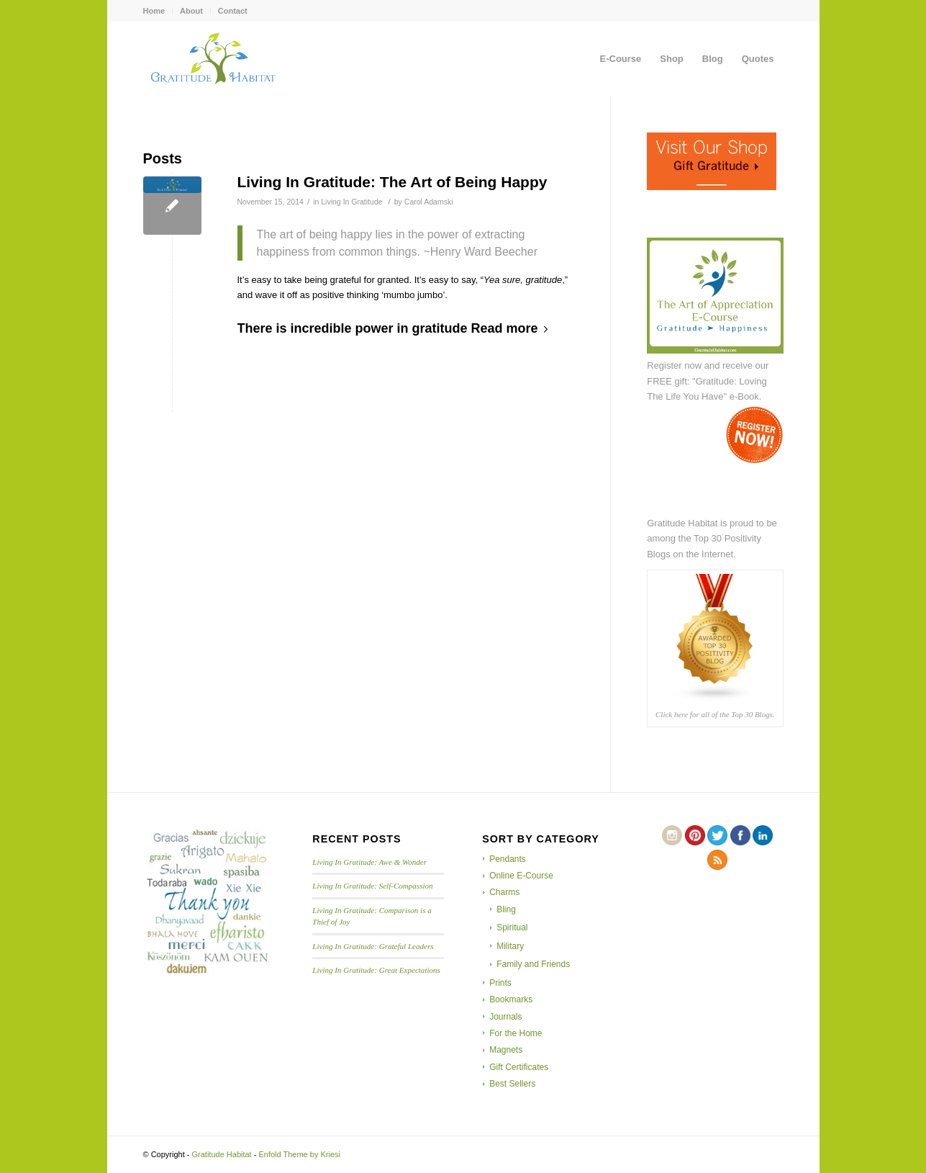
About (191, 10)
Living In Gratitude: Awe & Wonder (369, 862)
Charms (504, 892)
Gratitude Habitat (222, 1154)
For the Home (515, 1033)
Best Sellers (512, 1084)
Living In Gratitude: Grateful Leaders (372, 946)
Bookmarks (510, 999)
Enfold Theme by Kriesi (299, 1154)
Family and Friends (533, 964)
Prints (500, 983)
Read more (512, 329)
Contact (233, 10)
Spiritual (511, 927)
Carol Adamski (428, 201)
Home (154, 10)
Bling (506, 909)
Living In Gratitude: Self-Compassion (372, 885)
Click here (671, 714)
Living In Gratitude (351, 201)
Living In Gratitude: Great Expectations (376, 970)
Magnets (505, 1050)
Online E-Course (521, 876)
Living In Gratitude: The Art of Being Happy (392, 182)
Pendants (507, 859)
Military (510, 946)
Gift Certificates (518, 1067)
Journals (505, 1017)
